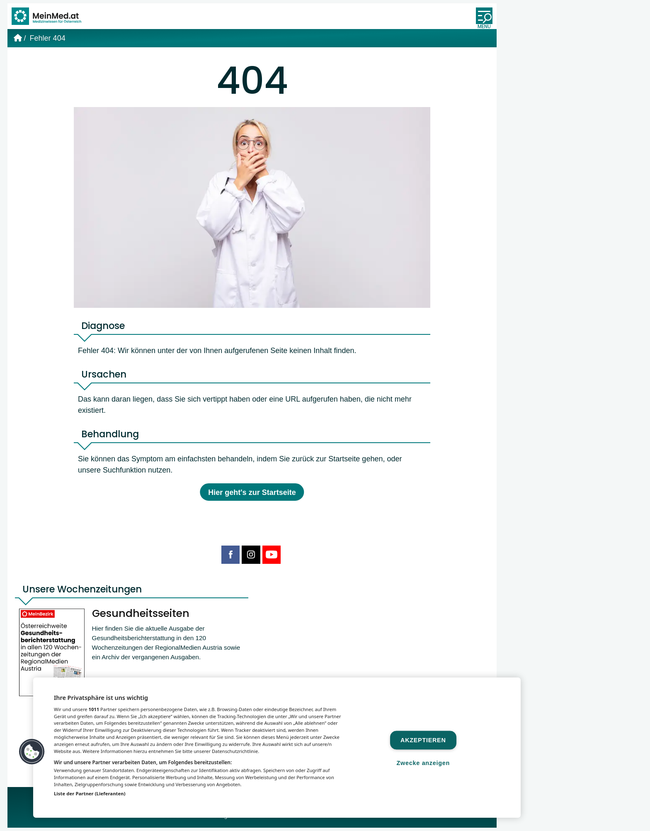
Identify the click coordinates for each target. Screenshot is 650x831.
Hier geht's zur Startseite (252, 496)
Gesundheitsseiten (142, 617)
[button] (32, 751)
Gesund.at (332, 819)
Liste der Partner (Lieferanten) (90, 793)
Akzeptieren (423, 740)
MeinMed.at (193, 819)
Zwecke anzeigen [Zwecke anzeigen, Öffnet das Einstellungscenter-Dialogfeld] (423, 762)
